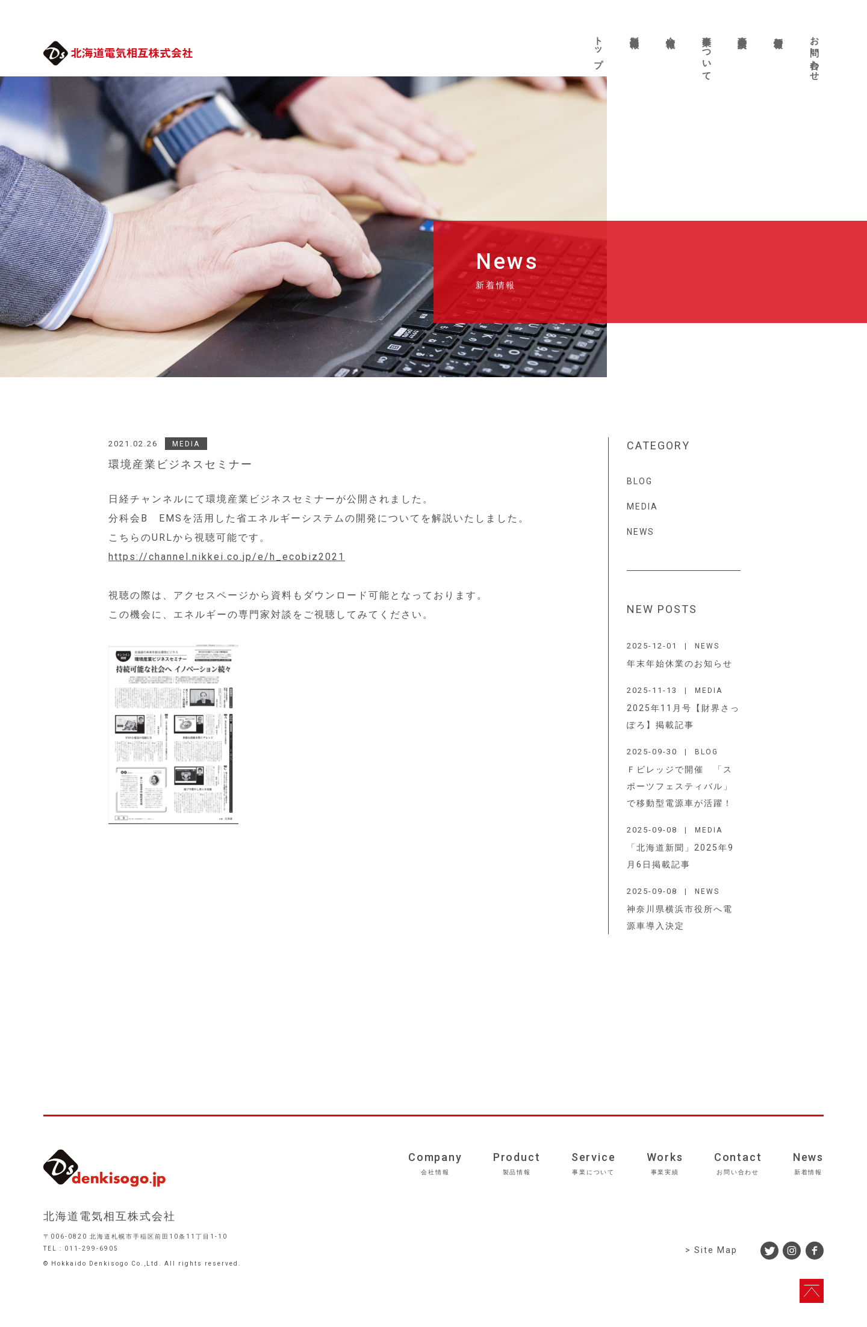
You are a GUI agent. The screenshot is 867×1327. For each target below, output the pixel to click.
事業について (706, 53)
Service (593, 1163)
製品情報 (634, 32)
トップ (598, 47)
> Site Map (711, 1250)
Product (517, 1163)
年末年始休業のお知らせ (680, 663)
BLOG (640, 481)
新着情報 (778, 32)
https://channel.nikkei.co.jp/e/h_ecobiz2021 (226, 556)
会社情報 (670, 32)
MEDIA (186, 444)
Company (435, 1163)
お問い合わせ (814, 53)
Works (665, 1163)
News (808, 1163)
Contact (738, 1163)
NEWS (640, 532)
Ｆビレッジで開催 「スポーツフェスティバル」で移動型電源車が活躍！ (680, 786)
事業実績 (742, 32)
